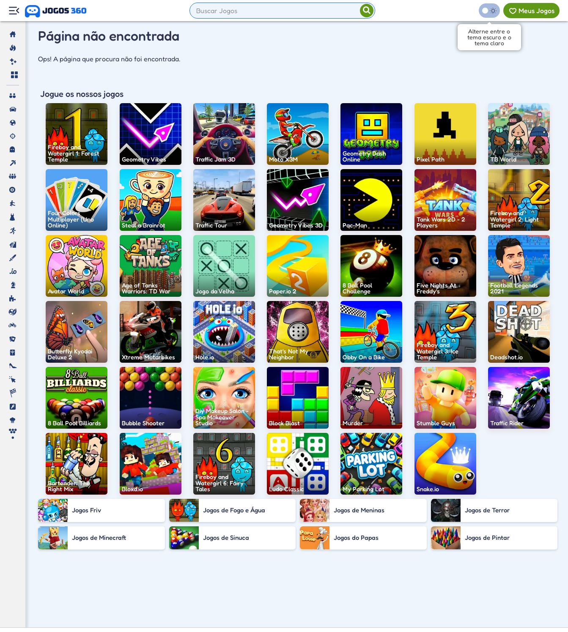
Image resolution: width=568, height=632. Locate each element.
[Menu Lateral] (13, 10)
